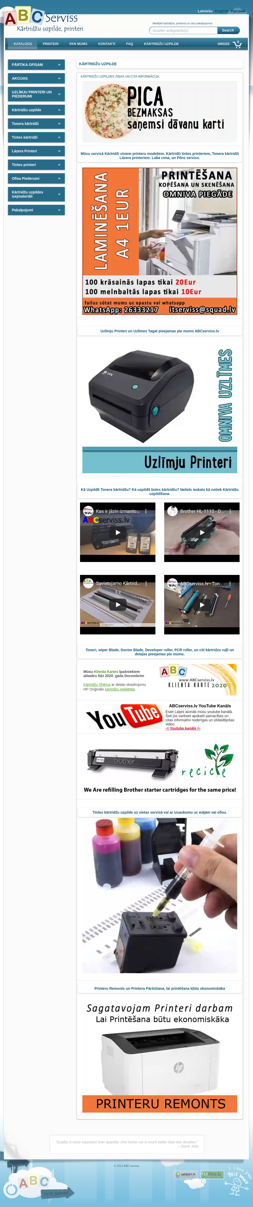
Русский (238, 11)
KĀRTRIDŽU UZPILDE (161, 44)
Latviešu (205, 11)
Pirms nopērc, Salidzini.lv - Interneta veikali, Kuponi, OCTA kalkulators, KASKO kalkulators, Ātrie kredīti (185, 1175)
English (221, 11)
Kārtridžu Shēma (96, 685)
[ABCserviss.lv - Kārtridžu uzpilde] (38, 15)
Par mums (78, 44)
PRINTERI (51, 44)
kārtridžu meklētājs (120, 689)
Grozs (229, 43)
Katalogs (23, 44)
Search (228, 30)
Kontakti (106, 44)
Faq (129, 44)
